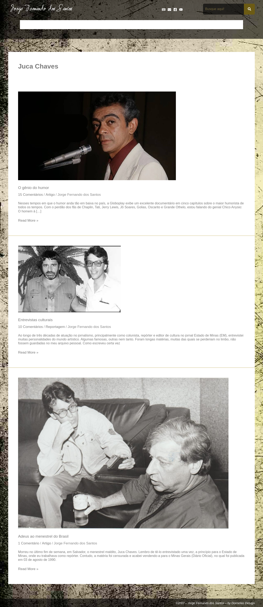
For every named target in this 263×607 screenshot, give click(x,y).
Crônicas (83, 24)
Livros (186, 24)
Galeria (171, 24)
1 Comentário (29, 544)
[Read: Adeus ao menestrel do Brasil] (123, 454)
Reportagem (56, 327)
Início (26, 24)
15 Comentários (31, 195)
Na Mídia (203, 24)
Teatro (236, 24)
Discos (120, 24)
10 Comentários (31, 327)
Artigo (51, 195)
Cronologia (103, 24)
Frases (156, 24)
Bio (54, 24)
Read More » (28, 220)
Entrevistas (138, 24)
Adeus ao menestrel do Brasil (44, 537)
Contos (67, 24)
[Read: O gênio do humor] (97, 136)
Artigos (41, 24)
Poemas (220, 24)
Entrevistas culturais (36, 320)
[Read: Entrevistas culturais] (69, 279)
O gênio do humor (34, 188)
